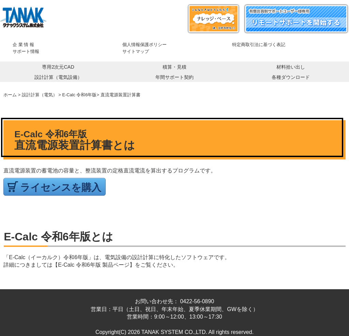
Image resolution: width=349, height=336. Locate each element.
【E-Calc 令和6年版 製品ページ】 (93, 265)
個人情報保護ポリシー (144, 44)
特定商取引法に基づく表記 (258, 44)
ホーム (10, 94)
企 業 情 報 (23, 44)
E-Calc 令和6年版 (79, 94)
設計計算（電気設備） (58, 77)
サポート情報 (26, 51)
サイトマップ (135, 51)
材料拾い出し (290, 67)
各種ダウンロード (291, 77)
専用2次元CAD (58, 67)
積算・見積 (174, 67)
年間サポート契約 (174, 77)
